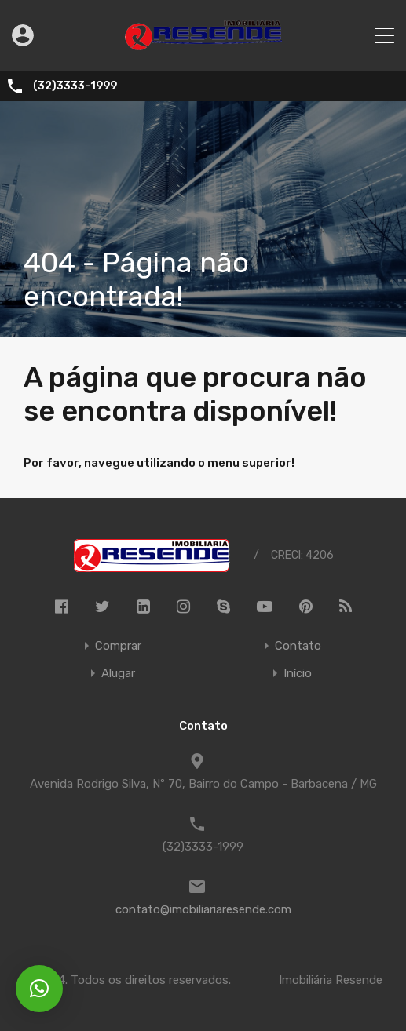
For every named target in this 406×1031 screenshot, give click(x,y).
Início (297, 673)
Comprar (118, 646)
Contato (298, 646)
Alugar (118, 673)
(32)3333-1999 (75, 86)
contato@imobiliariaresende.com (203, 909)
